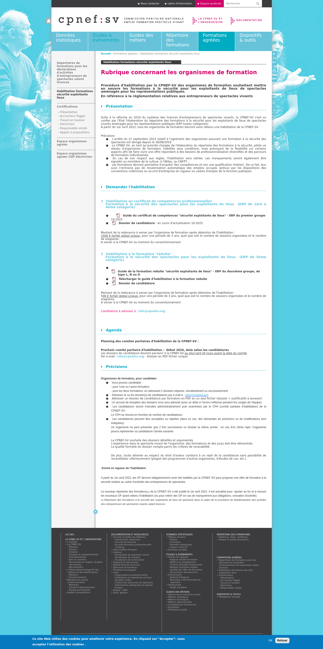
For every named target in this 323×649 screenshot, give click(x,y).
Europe (118, 587)
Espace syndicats (211, 3)
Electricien (67, 124)
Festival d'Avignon (179, 577)
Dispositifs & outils (251, 38)
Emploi (173, 539)
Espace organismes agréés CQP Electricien (74, 155)
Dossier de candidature (137, 223)
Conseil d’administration (82, 587)
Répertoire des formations (233, 534)
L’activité (72, 542)
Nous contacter (150, 3)
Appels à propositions (75, 132)
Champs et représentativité (83, 554)
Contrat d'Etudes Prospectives (186, 564)
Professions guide (178, 609)
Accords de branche (125, 542)
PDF (274, 78)
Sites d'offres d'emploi (125, 549)
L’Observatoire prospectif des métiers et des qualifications (83, 570)
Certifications (67, 106)
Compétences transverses (182, 604)
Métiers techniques (179, 599)
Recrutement (76, 567)
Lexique (117, 552)
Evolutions (174, 607)
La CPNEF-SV (74, 544)
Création (73, 552)
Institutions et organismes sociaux (133, 577)
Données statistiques (68, 38)
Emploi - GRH (120, 590)
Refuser (282, 640)
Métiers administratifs (180, 602)
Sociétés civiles (123, 580)
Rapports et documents (125, 562)
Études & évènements (106, 38)
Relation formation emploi (184, 567)
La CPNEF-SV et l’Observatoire (208, 19)
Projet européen (178, 587)
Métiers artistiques (178, 597)
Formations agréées (215, 38)
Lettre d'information (180, 3)
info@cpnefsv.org (151, 311)
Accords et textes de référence (129, 537)
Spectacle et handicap (125, 567)
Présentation (68, 112)
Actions (73, 549)
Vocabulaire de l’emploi (127, 557)
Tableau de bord (177, 537)
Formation (175, 542)
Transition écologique (124, 570)
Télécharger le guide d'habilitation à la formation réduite (163, 279)
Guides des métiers (141, 38)
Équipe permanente (79, 590)
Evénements (175, 574)
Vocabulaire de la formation (129, 559)
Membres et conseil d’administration (77, 581)
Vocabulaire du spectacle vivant (132, 554)
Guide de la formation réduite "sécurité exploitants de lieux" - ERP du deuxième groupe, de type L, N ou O (189, 273)
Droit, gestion (120, 592)
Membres (74, 585)
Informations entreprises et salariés (134, 585)
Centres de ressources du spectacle (134, 582)
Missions (73, 547)
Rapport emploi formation (183, 559)
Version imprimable (274, 71)
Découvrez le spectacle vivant (184, 594)
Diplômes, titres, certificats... (234, 537)
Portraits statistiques (181, 544)
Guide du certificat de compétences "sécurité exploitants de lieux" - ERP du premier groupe (194, 215)
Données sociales (178, 549)
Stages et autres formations (234, 539)
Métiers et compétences (183, 562)
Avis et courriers (77, 559)
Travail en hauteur (72, 120)
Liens (116, 572)
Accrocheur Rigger (72, 116)
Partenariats (175, 585)
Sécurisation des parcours (184, 572)
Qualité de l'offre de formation (186, 569)
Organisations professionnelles (131, 575)
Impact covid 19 (178, 547)
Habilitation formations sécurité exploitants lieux (75, 94)
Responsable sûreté (73, 128)
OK (270, 640)
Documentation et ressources (250, 19)
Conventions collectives (127, 539)
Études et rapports (178, 557)
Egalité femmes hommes (126, 565)
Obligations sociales (229, 596)
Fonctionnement (77, 557)
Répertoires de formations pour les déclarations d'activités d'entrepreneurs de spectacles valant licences (72, 72)
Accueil (116, 19)
